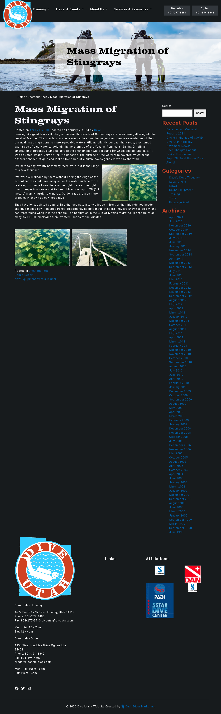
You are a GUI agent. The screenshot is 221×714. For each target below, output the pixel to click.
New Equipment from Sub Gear (35, 279)
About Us (97, 9)
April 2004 (176, 474)
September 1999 (180, 519)
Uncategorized (38, 97)
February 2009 (179, 420)
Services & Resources (131, 9)
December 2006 (180, 445)
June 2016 (176, 242)
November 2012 (180, 291)
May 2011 (176, 333)
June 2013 (176, 275)
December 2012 (180, 287)
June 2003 (176, 478)
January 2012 (178, 316)
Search (167, 106)
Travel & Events (68, 9)
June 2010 (176, 374)
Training (40, 9)
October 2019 (178, 229)
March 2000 (177, 511)
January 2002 (178, 490)
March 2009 (177, 416)
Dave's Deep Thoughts (184, 177)
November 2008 (180, 432)
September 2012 (180, 296)
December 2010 (180, 349)
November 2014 (180, 250)
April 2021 (176, 217)
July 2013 (176, 271)
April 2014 (176, 258)
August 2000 (177, 503)
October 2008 (178, 436)
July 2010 (176, 370)
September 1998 (180, 528)
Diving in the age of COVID (184, 137)
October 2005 (178, 457)
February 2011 (179, 345)
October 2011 (178, 325)
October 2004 (178, 470)
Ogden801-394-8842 (205, 10)
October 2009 (178, 395)
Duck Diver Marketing (138, 706)
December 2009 (180, 391)
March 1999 (177, 523)
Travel (173, 198)
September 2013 (180, 267)
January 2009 (178, 424)
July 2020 (176, 221)
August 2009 (177, 403)
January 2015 (178, 246)
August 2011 (177, 329)
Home (21, 97)
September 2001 (180, 499)
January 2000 (178, 515)
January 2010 (178, 387)
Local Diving (177, 181)
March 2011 (177, 341)
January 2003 (178, 482)
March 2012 (177, 312)
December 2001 (180, 494)
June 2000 (176, 507)
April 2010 (176, 378)
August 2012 (177, 300)
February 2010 (179, 383)
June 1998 (176, 532)
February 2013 (179, 283)
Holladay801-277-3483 (177, 10)
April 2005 (176, 465)
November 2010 (180, 354)
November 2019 (180, 225)
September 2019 (180, 233)
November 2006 (180, 449)
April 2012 (176, 308)
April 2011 (176, 337)
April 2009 (176, 412)
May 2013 (176, 279)
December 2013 (180, 262)
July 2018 (176, 238)
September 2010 (180, 362)
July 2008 (176, 441)
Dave (97, 130)
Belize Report (24, 275)
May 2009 (176, 407)
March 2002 (177, 486)
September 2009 (180, 399)
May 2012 (176, 304)
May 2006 (176, 453)
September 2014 (180, 254)
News (173, 185)
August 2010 (177, 366)
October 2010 (178, 358)
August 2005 (177, 461)
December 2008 (180, 428)
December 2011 (180, 320)
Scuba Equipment (181, 190)
